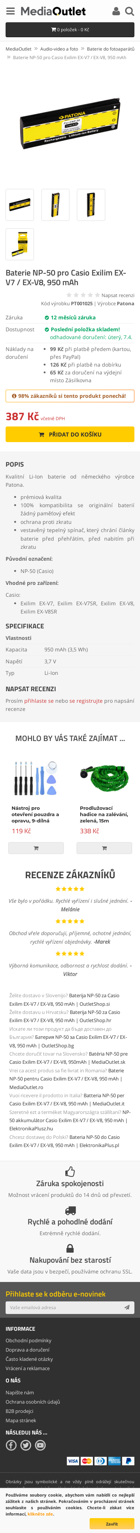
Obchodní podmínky (29, 1340)
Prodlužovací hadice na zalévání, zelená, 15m (104, 814)
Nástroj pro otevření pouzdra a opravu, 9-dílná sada (35, 817)
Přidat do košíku (70, 434)
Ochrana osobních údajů (33, 1401)
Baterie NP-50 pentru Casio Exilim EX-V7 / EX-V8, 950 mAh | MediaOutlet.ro (66, 1079)
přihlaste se (39, 700)
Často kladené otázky (29, 1359)
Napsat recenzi (118, 295)
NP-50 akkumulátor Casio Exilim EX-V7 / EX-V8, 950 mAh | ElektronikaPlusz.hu (70, 1120)
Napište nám (20, 1392)
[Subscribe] (126, 1307)
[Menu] (10, 12)
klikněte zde (40, 1514)
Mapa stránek (21, 1420)
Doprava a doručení (27, 1349)
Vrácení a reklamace (28, 1368)
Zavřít (112, 1524)
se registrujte (86, 700)
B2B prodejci (19, 1411)
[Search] (129, 12)
